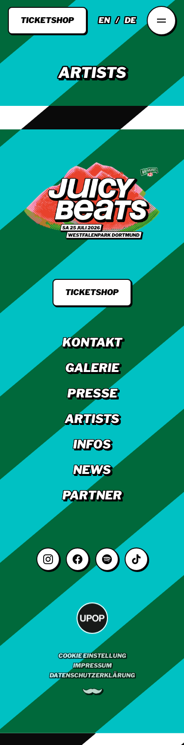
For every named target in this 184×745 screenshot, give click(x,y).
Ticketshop (47, 20)
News (92, 470)
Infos (92, 444)
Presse (92, 393)
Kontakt (92, 342)
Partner (92, 495)
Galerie (92, 368)
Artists (92, 419)
